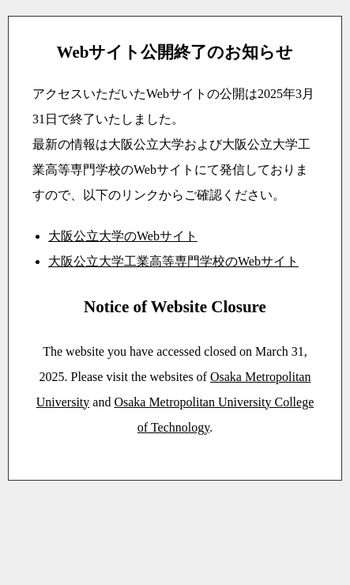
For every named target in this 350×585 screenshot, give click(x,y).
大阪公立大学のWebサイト (123, 236)
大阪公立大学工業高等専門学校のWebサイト (173, 261)
